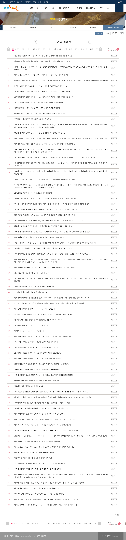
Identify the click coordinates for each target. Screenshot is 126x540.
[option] (12, 49)
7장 (44, 49)
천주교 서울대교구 (41, 536)
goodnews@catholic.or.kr (28, 536)
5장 (34, 49)
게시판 (39, 2)
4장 (28, 49)
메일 (47, 2)
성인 (38, 8)
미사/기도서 (90, 8)
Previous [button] (8, 49)
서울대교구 (10, 2)
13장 (75, 49)
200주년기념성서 (113, 28)
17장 (96, 49)
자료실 (34, 2)
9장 (55, 49)
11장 (65, 49)
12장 (70, 49)
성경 (31, 8)
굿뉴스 (4, 2)
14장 (81, 49)
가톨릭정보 (17, 2)
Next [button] (100, 49)
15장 (86, 49)
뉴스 (22, 2)
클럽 (43, 2)
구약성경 (13, 28)
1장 (13, 49)
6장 (39, 49)
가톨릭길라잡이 (65, 8)
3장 (23, 49)
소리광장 (78, 8)
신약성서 (93, 28)
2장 (18, 49)
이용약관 (6, 536)
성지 (46, 8)
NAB (53, 28)
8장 (49, 49)
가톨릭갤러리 (28, 2)
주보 (101, 8)
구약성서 (73, 28)
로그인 (121, 2)
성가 (53, 8)
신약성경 (33, 28)
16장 (91, 49)
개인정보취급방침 (14, 536)
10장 (60, 49)
